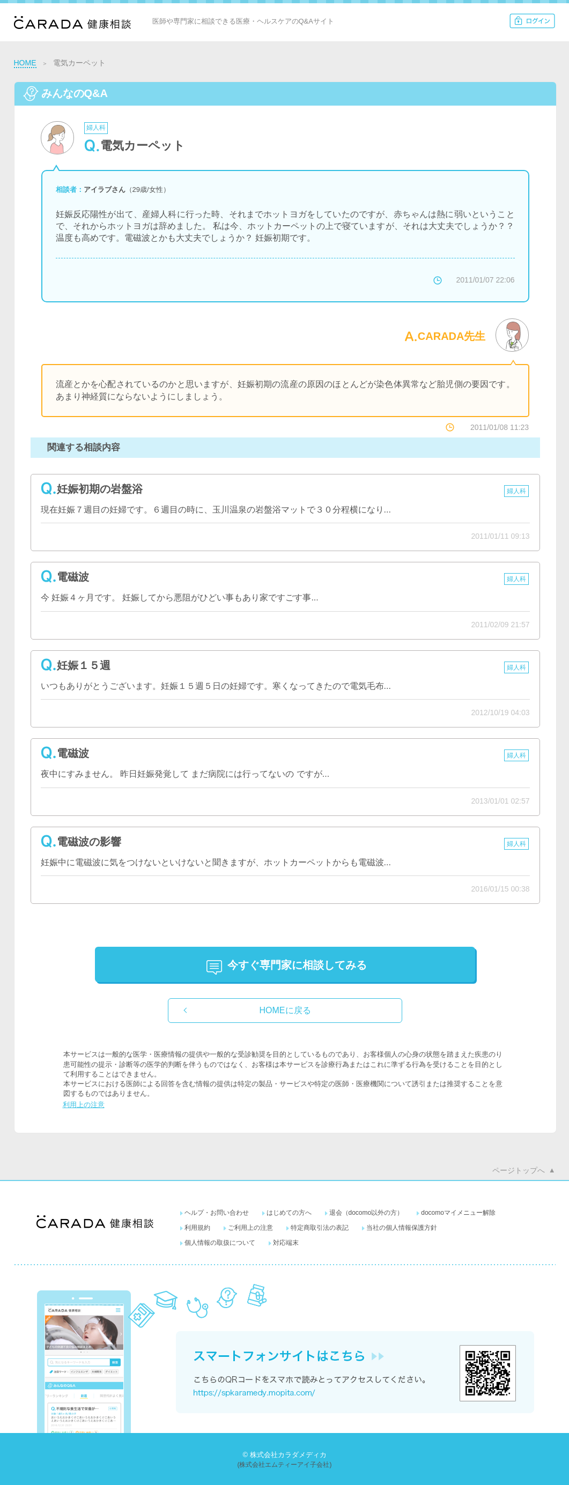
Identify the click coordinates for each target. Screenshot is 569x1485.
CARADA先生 (452, 336)
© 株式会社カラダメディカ (284, 1455)
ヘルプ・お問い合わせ (216, 1212)
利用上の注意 (84, 1105)
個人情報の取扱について (219, 1242)
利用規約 (197, 1227)
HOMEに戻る (285, 1010)
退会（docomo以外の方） (366, 1212)
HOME (25, 62)
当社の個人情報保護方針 (401, 1227)
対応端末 (286, 1242)
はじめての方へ (289, 1212)
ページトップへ (518, 1170)
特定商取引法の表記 (320, 1227)
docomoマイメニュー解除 (458, 1212)
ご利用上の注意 (250, 1227)
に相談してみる (297, 965)
